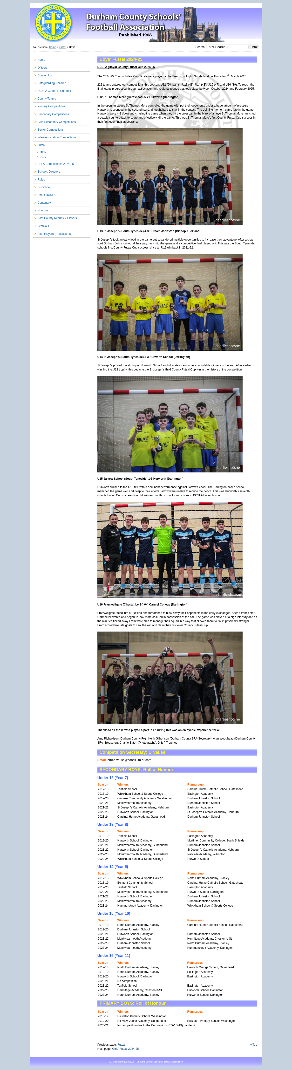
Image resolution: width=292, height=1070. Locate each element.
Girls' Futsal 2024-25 (125, 1048)
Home (52, 47)
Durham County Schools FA (146, 23)
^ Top (253, 1044)
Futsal (62, 47)
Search (199, 47)
